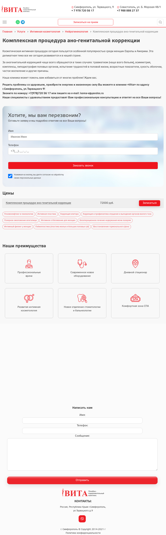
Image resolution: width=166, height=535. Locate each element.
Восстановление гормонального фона (111, 227)
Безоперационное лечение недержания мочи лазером (105, 220)
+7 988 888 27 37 (128, 11)
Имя (10, 131)
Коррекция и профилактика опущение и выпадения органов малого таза (117, 214)
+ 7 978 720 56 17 (82, 11)
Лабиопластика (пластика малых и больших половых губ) (62, 227)
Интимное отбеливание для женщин (58, 220)
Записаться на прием (85, 22)
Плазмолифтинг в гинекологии (18, 214)
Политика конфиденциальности (83, 533)
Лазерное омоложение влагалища (20, 220)
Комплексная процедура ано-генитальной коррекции (38, 203)
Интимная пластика (46, 214)
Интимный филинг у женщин (17, 227)
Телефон (13, 145)
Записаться (150, 203)
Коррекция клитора (69, 214)
